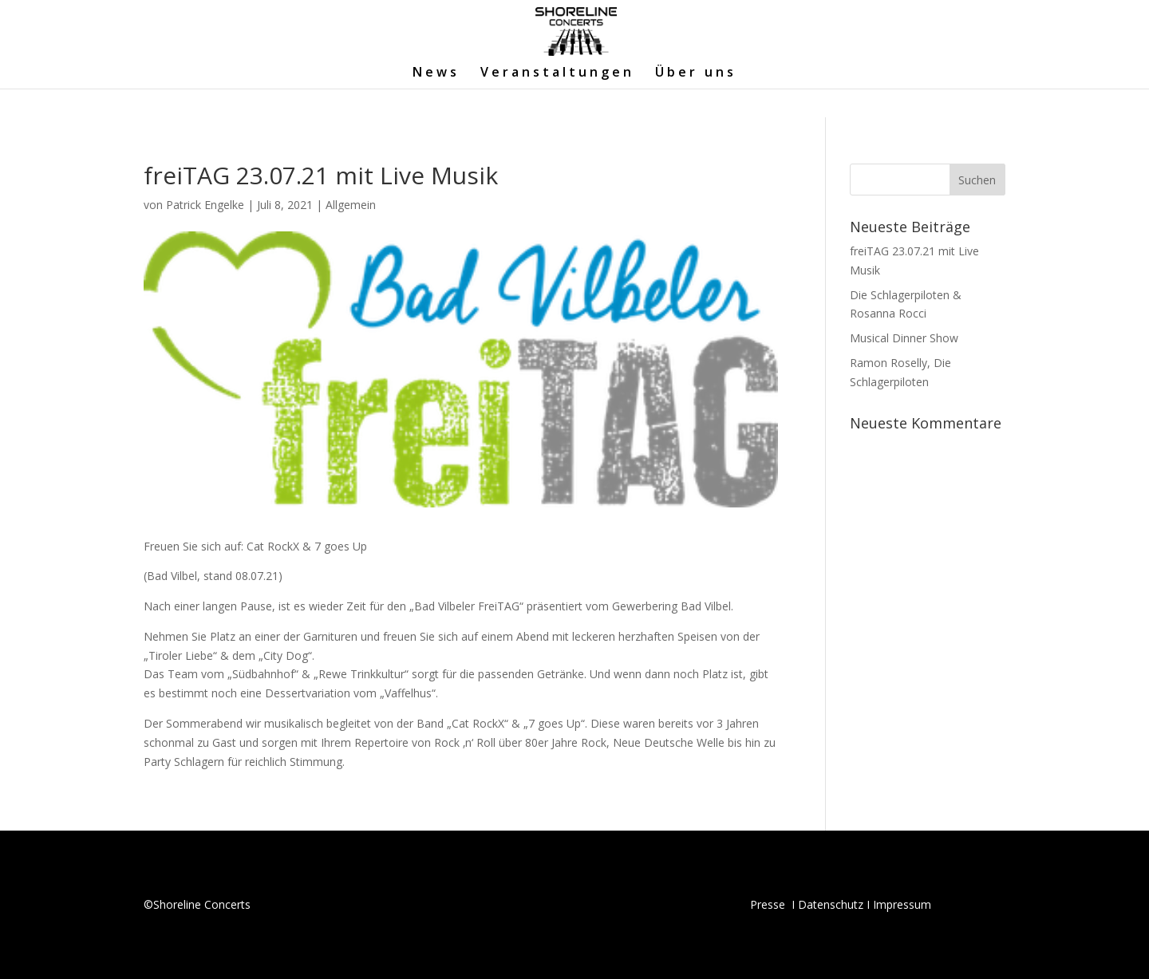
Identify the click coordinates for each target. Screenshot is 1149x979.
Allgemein (351, 204)
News (436, 73)
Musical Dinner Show (904, 337)
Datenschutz (830, 904)
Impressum (902, 904)
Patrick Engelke (205, 204)
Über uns (695, 73)
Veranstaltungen (557, 73)
